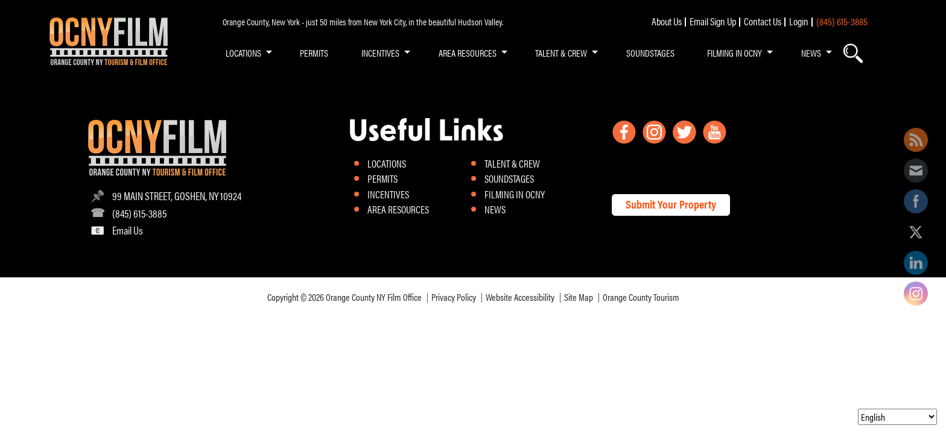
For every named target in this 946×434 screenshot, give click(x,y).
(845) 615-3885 (842, 21)
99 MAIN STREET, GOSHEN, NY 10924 (176, 195)
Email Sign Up (713, 21)
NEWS (811, 53)
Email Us (127, 229)
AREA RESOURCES (468, 53)
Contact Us (762, 21)
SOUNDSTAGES (650, 53)
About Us (667, 21)
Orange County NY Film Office (374, 297)
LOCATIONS (243, 53)
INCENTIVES (380, 53)
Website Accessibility (520, 297)
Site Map (578, 297)
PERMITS (314, 53)
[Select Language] (897, 417)
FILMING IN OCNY (734, 53)
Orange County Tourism (641, 297)
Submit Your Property (671, 204)
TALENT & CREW (561, 53)
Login (798, 21)
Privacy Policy (453, 297)
